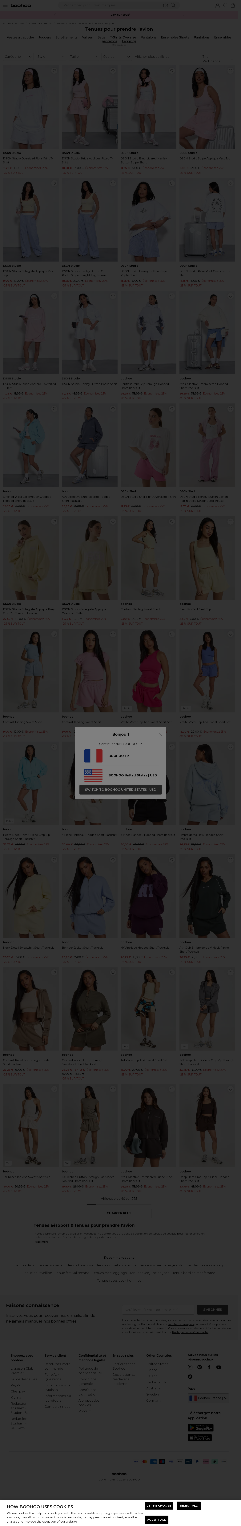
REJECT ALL (189, 1505)
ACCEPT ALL (156, 1519)
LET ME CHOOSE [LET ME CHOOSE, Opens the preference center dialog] (159, 1505)
